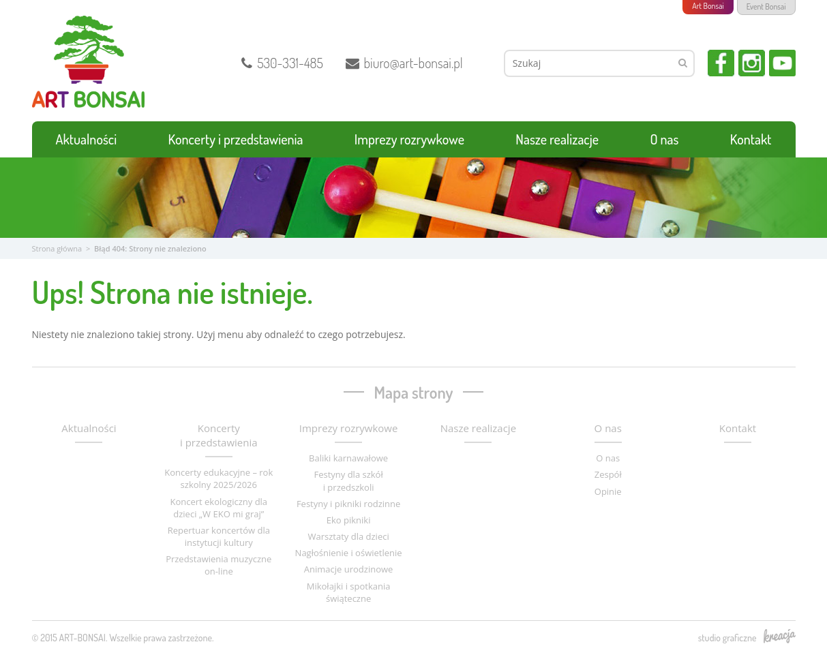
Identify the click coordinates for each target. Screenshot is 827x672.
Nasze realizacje (557, 139)
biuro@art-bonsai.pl (404, 63)
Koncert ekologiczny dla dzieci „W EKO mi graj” (218, 507)
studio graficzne (747, 637)
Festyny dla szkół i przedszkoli (348, 480)
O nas (664, 139)
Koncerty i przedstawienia (235, 139)
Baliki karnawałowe (348, 458)
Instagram (751, 63)
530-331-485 (282, 63)
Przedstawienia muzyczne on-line (218, 565)
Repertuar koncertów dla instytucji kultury (219, 536)
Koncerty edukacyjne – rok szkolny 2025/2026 (218, 478)
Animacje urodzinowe (348, 569)
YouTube (782, 63)
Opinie (608, 491)
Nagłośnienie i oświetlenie (348, 553)
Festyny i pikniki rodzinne (348, 504)
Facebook (721, 63)
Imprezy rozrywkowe (409, 139)
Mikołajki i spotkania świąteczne (349, 592)
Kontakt (751, 139)
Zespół (608, 474)
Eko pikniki (349, 520)
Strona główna (57, 248)
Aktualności (86, 139)
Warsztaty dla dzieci (348, 536)
